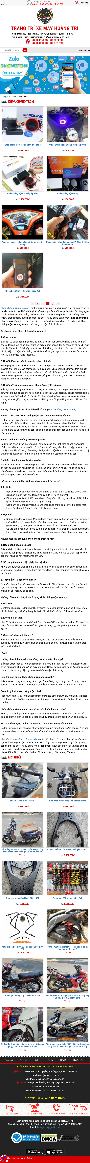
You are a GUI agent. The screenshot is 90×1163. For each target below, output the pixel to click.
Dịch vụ (37, 1060)
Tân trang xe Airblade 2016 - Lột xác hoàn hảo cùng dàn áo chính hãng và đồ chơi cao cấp (67, 1045)
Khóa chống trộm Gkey (67, 193)
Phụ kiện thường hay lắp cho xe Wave (22, 995)
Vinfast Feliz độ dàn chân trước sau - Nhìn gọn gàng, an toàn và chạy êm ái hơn (22, 1045)
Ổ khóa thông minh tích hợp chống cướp (67, 144)
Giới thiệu (23, 1060)
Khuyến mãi (77, 1060)
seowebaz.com (17, 1158)
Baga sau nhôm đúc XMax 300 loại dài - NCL (67, 849)
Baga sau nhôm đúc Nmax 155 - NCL (22, 898)
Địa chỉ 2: (20, 1082)
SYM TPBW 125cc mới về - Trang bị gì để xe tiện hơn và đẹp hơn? (67, 947)
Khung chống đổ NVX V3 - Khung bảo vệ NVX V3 (22, 947)
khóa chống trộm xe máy (62, 409)
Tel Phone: (36, 1075)
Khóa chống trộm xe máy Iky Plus (22, 193)
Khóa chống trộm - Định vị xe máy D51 (22, 290)
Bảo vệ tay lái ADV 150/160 (22, 800)
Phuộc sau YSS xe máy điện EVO (67, 898)
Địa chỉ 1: (17, 1071)
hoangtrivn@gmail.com (48, 1127)
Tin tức (50, 1060)
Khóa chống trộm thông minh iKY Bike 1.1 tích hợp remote (67, 243)
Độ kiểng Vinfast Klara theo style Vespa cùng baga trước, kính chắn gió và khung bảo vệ (22, 850)
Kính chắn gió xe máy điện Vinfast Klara (67, 800)
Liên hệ (63, 1060)
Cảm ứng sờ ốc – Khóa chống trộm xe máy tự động (22, 243)
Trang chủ (5, 97)
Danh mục (4, 4)
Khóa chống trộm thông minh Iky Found (23, 144)
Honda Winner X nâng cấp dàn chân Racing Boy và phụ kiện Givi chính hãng (67, 996)
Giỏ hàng (84, 3)
